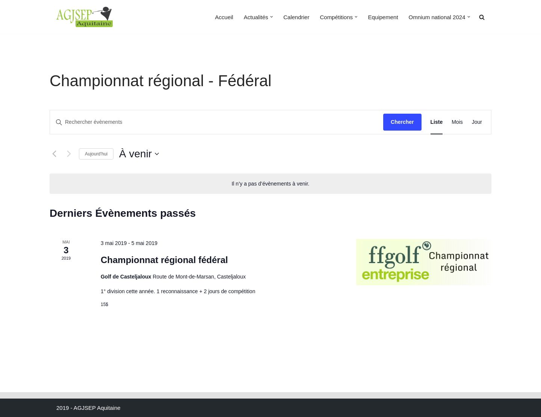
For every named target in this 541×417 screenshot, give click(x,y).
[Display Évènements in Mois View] (457, 122)
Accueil (224, 17)
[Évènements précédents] (54, 153)
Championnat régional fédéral (164, 260)
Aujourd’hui (96, 154)
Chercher (402, 122)
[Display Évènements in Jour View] (477, 122)
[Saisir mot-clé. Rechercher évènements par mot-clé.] (216, 122)
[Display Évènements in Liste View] (437, 122)
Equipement (383, 17)
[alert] (270, 183)
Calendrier (296, 17)
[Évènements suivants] (68, 153)
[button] (271, 16)
